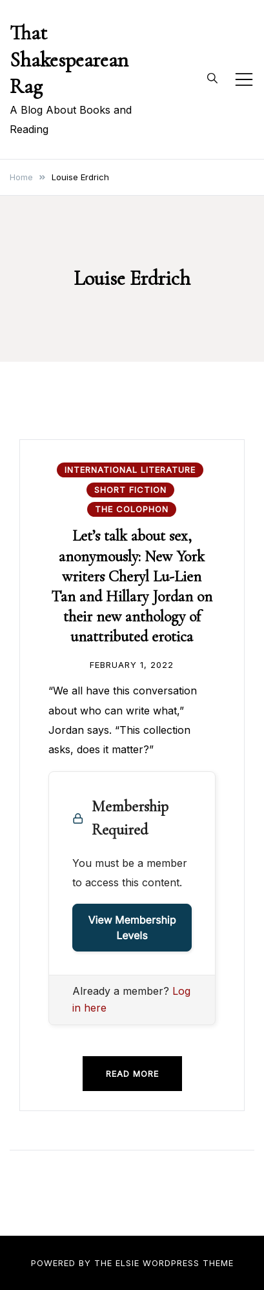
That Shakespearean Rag (69, 59)
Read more (132, 1073)
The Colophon (131, 509)
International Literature (130, 469)
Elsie (127, 1263)
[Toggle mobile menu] (244, 79)
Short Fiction (130, 489)
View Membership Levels (132, 927)
